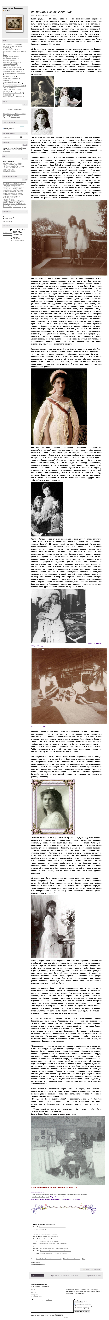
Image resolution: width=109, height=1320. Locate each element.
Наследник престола (9, 76)
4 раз (39, 1262)
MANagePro (12, 188)
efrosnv (19, 164)
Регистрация (34, 1295)
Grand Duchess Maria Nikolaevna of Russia (48, 1259)
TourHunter (12, 168)
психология (10, 149)
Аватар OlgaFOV (14, 23)
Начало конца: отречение (10, 78)
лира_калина (17, 207)
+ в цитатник (53, 15)
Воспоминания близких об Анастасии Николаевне (55, 1251)
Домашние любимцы (9, 60)
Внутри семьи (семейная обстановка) (14, 51)
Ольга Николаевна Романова (48, 1234)
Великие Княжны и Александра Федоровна (53, 1253)
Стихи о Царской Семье (10, 87)
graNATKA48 (14, 166)
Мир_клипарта (7, 221)
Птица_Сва (12, 205)
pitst (9, 194)
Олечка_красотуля (8, 169)
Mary (83, 1259)
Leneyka (13, 187)
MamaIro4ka (19, 188)
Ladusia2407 (6, 187)
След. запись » (75, 1275)
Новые (99, 1275)
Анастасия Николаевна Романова (49, 1241)
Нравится (87, 1269)
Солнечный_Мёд (8, 207)
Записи (5, 8)
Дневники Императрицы (10, 58)
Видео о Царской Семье (10, 49)
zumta (4, 196)
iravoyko (5, 194)
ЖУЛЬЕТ (5, 202)
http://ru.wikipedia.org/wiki (40, 1197)
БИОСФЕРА (16, 196)
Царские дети (7, 95)
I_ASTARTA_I (7, 185)
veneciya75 (14, 194)
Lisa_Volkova (20, 187)
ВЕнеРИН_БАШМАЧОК (10, 198)
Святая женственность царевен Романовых (52, 1227)
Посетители (16, 239)
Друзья (11, 8)
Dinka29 (5, 184)
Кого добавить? (18, 163)
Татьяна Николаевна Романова (48, 1236)
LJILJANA (6, 168)
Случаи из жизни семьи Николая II (13, 86)
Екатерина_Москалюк (9, 201)
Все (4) (25, 145)
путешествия (18, 149)
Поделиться (96, 1269)
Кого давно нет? (8, 163)
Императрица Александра (11, 67)
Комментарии (18, 8)
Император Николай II (9, 65)
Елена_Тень (20, 201)
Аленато (9, 196)
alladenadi (6, 191)
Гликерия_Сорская (8, 199)
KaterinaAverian (15, 185)
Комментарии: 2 (15, 117)
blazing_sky (13, 164)
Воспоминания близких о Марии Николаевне (54, 1248)
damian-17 (6, 193)
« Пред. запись (54, 1275)
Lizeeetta (21, 166)
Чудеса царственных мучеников (12, 96)
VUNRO (18, 168)
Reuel (14, 190)
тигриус (24, 207)
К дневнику (65, 1275)
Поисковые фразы (18, 240)
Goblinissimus (20, 184)
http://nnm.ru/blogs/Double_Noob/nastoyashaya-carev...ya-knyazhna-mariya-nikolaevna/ (59, 1194)
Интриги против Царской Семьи (12, 69)
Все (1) (25, 104)
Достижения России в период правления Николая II (12, 63)
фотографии (6, 151)
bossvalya (12, 191)
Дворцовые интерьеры (10, 57)
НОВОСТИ (6, 80)
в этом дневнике (9, 128)
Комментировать (37, 1275)
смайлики (49, 1300)
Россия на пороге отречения (11, 44)
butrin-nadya (19, 191)
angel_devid (6, 164)
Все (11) (24, 158)
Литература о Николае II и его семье (14, 73)
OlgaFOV (3, 10)
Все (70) (24, 179)
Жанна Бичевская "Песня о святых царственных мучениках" (14, 114)
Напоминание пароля (36, 1296)
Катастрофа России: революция (12, 71)
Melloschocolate (7, 190)
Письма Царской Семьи (10, 82)
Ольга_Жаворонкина (9, 171)
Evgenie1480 (6, 166)
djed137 (11, 193)
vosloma (20, 194)
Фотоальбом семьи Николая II (12, 93)
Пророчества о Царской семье (12, 84)
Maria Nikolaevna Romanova (71, 1259)
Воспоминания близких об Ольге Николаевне (53, 1243)
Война (5, 55)
